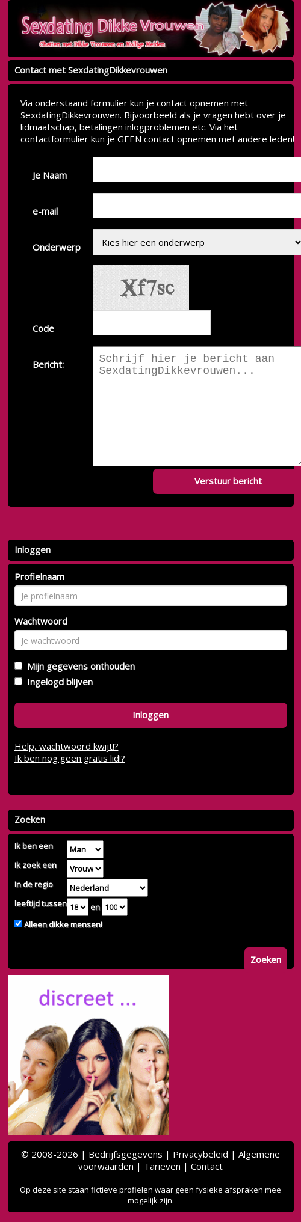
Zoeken (265, 959)
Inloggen (150, 715)
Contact (207, 1166)
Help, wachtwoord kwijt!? (66, 746)
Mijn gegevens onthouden (78, 666)
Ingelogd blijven (57, 682)
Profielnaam (39, 576)
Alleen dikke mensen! (62, 924)
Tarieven (162, 1166)
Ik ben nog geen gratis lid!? (69, 758)
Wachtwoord (40, 621)
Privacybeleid (200, 1154)
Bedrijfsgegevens (125, 1154)
